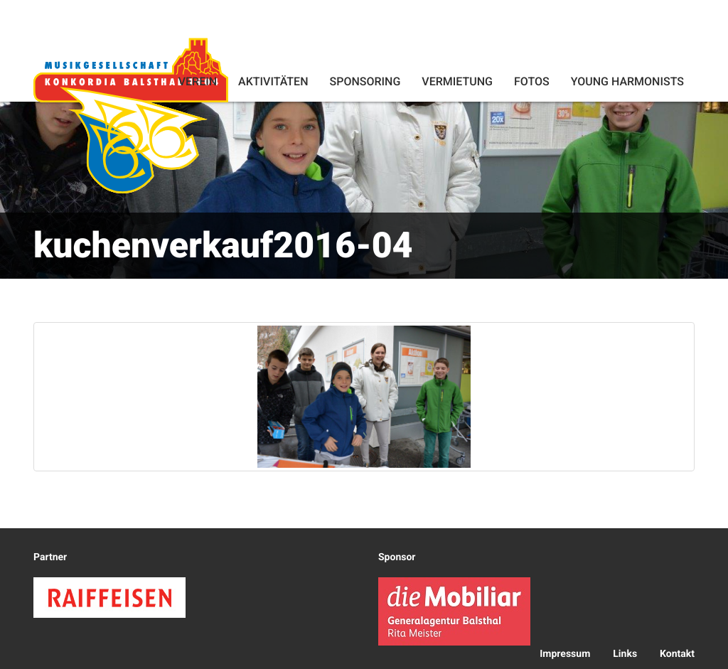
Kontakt (677, 654)
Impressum (565, 654)
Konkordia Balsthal (131, 115)
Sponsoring (364, 81)
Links (625, 654)
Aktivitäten (273, 81)
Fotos (532, 81)
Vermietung (457, 81)
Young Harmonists (627, 81)
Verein (197, 81)
